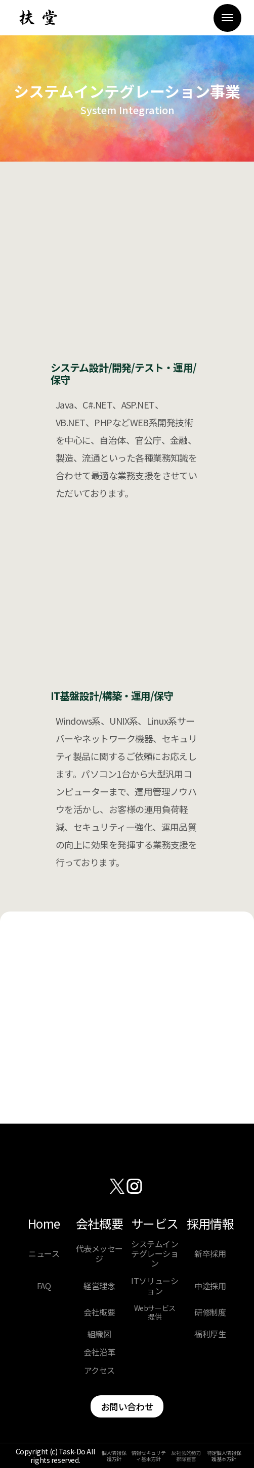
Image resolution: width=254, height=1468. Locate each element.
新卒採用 (210, 1253)
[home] (35, 17)
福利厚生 (210, 1334)
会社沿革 (99, 1352)
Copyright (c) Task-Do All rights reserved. (55, 1455)
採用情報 (210, 1224)
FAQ (44, 1286)
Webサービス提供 (155, 1312)
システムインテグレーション (154, 1254)
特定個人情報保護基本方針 (224, 1456)
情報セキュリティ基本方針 (149, 1456)
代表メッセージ (99, 1253)
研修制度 (210, 1312)
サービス (154, 1224)
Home (44, 1224)
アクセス (99, 1370)
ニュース (43, 1253)
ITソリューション (154, 1285)
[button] (227, 18)
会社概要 (99, 1224)
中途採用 (210, 1286)
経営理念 (99, 1286)
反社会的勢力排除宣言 (186, 1456)
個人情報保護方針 (114, 1456)
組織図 (99, 1334)
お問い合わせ (127, 1406)
